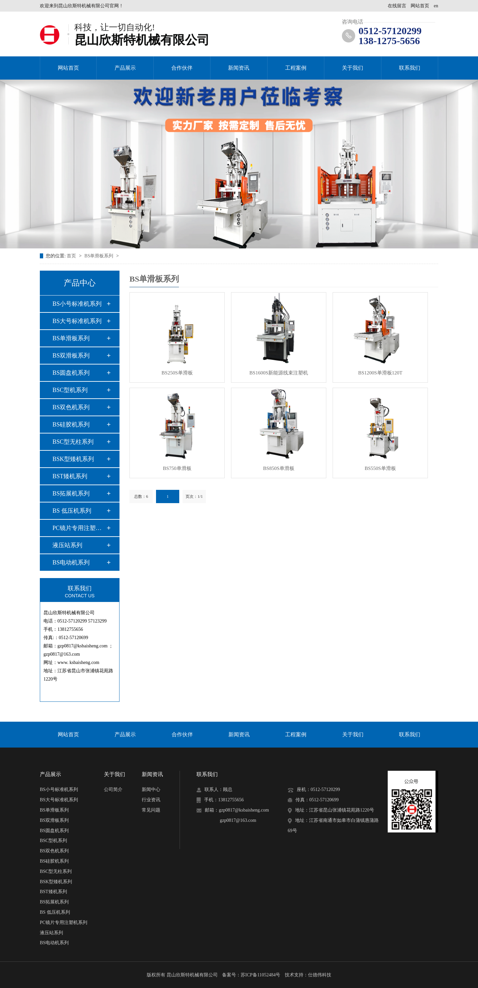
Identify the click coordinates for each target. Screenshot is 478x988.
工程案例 (295, 68)
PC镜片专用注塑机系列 (63, 922)
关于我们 (352, 68)
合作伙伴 (182, 68)
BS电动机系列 (71, 562)
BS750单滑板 (177, 468)
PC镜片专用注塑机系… (79, 528)
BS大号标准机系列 (77, 321)
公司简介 (113, 789)
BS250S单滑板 (177, 372)
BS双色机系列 (71, 407)
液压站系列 (67, 545)
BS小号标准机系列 (77, 303)
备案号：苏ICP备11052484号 (251, 974)
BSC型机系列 (70, 390)
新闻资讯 (238, 68)
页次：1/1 (194, 496)
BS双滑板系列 (71, 355)
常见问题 (151, 810)
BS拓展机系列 (71, 493)
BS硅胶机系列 (71, 424)
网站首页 (420, 5)
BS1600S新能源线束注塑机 (278, 372)
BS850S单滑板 (278, 468)
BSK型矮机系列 (73, 459)
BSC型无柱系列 (73, 441)
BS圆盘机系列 (71, 372)
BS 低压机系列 (71, 510)
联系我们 (409, 68)
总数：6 (141, 496)
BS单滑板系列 (99, 255)
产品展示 (125, 68)
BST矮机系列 (69, 476)
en (436, 5)
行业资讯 (151, 799)
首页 (72, 255)
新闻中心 (151, 789)
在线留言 (397, 5)
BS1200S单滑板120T (380, 372)
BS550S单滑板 (380, 468)
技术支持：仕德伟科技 (308, 974)
